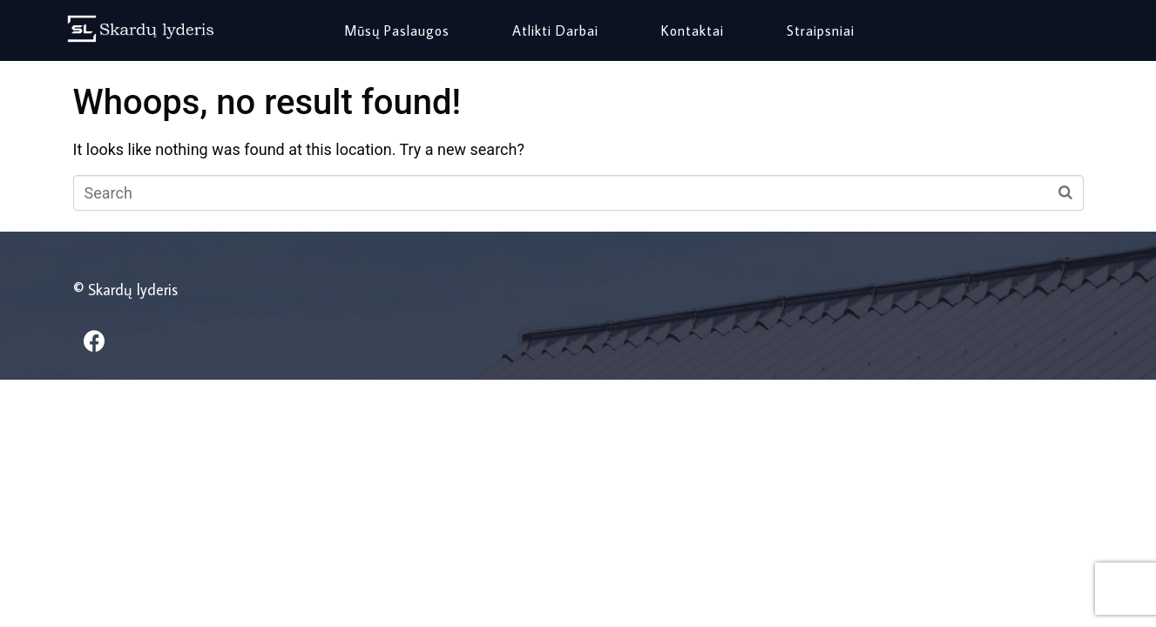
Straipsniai (821, 30)
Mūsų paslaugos (397, 30)
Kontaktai (692, 30)
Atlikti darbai (555, 30)
